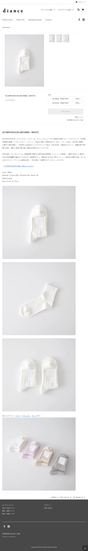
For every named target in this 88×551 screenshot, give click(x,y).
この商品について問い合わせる (61, 497)
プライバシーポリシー (9, 536)
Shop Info (21, 20)
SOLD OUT (65, 111)
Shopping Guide (34, 20)
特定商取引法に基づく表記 (75, 120)
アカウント (81, 2)
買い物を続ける (79, 497)
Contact (48, 20)
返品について (79, 117)
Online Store (7, 20)
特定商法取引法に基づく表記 (11, 533)
